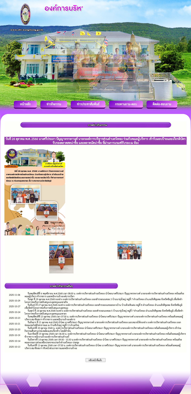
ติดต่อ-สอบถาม (162, 104)
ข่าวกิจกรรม (53, 104)
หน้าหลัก (25, 104)
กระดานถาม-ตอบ (126, 104)
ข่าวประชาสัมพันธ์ (88, 104)
